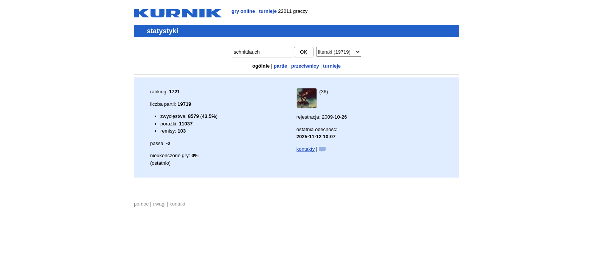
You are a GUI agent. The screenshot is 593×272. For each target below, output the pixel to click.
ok (303, 52)
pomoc (141, 204)
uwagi (159, 204)
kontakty (305, 149)
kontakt (177, 204)
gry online (243, 11)
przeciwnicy (305, 66)
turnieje (268, 11)
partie (280, 66)
